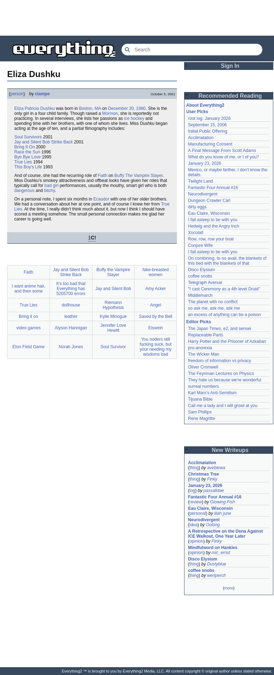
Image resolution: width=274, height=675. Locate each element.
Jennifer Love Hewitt (113, 328)
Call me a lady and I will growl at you (222, 405)
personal (197, 513)
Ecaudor (101, 199)
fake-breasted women (155, 272)
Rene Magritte (201, 418)
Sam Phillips (200, 412)
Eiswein (155, 327)
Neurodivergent (202, 194)
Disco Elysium (201, 269)
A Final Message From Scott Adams (222, 150)
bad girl (52, 185)
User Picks (197, 111)
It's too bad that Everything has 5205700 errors (71, 288)
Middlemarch (200, 295)
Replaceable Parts (205, 335)
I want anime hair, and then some (28, 289)
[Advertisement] (137, 18)
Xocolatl (195, 232)
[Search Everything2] (192, 50)
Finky (212, 479)
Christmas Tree (203, 474)
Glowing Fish (222, 501)
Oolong (213, 524)
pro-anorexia (200, 347)
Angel (155, 305)
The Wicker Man (203, 354)
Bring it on (28, 316)
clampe (42, 93)
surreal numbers (203, 386)
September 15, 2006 (207, 124)
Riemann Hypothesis (113, 305)
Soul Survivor (113, 346)
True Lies (23, 161)
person (17, 93)
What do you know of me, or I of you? (223, 156)
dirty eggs (197, 206)
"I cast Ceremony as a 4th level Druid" (224, 288)
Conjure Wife (200, 245)
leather (70, 316)
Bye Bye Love (27, 156)
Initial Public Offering (207, 131)
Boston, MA (90, 108)
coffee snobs (200, 276)
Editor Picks (198, 321)
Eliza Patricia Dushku (34, 108)
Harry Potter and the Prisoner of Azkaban (227, 341)
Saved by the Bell (155, 316)
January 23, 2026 (204, 163)
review (195, 501)
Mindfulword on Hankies (213, 547)
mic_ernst (221, 552)
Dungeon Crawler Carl (209, 200)
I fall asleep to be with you (212, 219)
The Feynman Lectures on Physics (221, 373)
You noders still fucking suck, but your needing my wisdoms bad (155, 347)
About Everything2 (205, 105)
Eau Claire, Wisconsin (209, 213)
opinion (196, 541)
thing (194, 467)
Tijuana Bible (200, 399)
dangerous (24, 190)
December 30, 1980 (127, 108)
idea (193, 524)
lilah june (222, 513)
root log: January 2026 (209, 118)
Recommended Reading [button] (230, 96)
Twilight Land (200, 181)
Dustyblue (216, 564)
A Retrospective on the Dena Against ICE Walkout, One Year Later (225, 534)
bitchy (49, 190)
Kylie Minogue (113, 316)
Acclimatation (200, 137)
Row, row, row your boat (211, 239)
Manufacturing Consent (210, 144)
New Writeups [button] (230, 450)
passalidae (213, 490)
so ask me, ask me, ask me (214, 308)
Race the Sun (27, 151)
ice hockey (134, 118)
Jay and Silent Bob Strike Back (43, 141)
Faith (102, 175)
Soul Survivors (28, 137)
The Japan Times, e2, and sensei (219, 328)
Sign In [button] (230, 66)
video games (28, 327)
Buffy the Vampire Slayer (113, 272)
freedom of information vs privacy (219, 360)
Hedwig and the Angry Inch (213, 226)
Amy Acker (155, 288)
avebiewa (216, 467)
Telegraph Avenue (205, 282)
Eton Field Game (28, 346)
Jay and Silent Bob (113, 288)
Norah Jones (71, 346)
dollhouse (71, 305)
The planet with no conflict (213, 301)
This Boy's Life (28, 166)
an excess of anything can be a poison (224, 314)
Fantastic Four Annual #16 (213, 187)
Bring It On (24, 146)
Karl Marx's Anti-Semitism (212, 392)
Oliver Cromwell (203, 367)
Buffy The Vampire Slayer (139, 175)
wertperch (216, 575)
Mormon (110, 113)
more (228, 588)
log (192, 490)
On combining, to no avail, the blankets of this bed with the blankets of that (227, 261)
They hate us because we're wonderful (224, 379)
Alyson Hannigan (71, 327)
